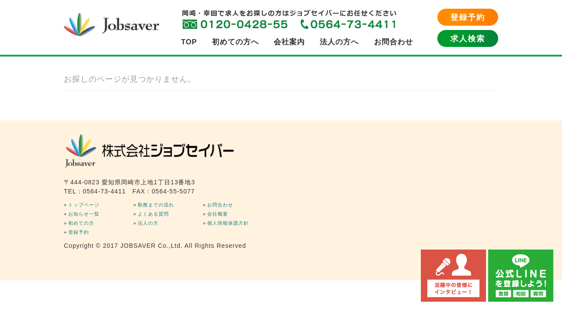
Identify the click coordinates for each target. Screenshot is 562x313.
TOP (189, 42)
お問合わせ (393, 42)
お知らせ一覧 (83, 213)
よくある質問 (153, 213)
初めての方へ (235, 42)
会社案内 (289, 42)
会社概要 (217, 213)
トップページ (83, 204)
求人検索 (467, 38)
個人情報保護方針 (228, 223)
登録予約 (467, 17)
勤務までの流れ (156, 204)
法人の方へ (339, 42)
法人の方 (148, 223)
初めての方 (81, 223)
